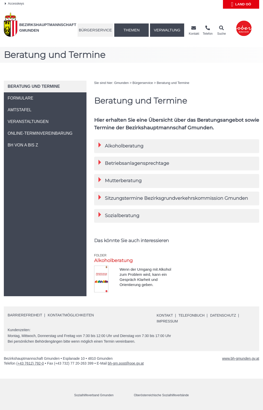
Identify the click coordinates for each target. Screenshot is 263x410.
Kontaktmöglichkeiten (71, 315)
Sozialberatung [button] (118, 215)
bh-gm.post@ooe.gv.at (126, 363)
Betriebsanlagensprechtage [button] (133, 163)
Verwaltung (167, 30)
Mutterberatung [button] (120, 180)
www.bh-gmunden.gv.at (240, 358)
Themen (131, 30)
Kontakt (165, 315)
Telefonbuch (192, 315)
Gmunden (121, 83)
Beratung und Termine (173, 83)
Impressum (167, 321)
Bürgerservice (95, 30)
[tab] (177, 146)
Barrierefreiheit (25, 315)
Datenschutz (224, 315)
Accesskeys (14, 3)
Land (241, 4)
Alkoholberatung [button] (120, 145)
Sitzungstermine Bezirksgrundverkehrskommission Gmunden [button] (173, 198)
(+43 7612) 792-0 (30, 363)
